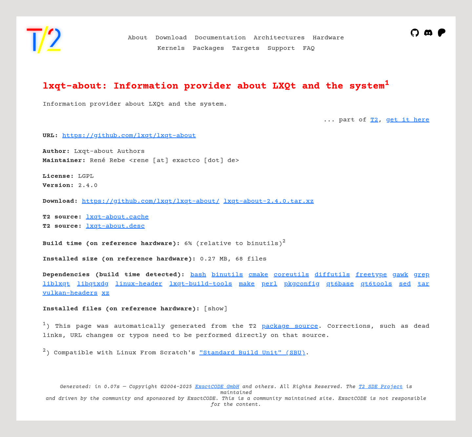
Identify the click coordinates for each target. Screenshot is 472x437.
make (247, 284)
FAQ (309, 48)
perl (269, 284)
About (138, 38)
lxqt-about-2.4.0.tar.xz (269, 201)
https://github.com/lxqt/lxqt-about (129, 135)
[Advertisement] (409, 174)
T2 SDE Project (381, 387)
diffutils (332, 275)
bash (198, 275)
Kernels (171, 48)
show (216, 309)
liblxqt (56, 284)
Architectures (279, 38)
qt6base (340, 284)
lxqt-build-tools (200, 284)
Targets (246, 48)
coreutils (291, 275)
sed (405, 284)
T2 (374, 120)
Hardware (328, 38)
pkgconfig (302, 284)
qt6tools (376, 284)
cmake (258, 275)
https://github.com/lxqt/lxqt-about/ (151, 201)
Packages (208, 48)
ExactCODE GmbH (217, 387)
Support (281, 48)
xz (105, 293)
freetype (371, 275)
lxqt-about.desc (115, 226)
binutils (227, 275)
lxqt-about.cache (117, 217)
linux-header (139, 284)
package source (290, 326)
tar (423, 284)
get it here (407, 120)
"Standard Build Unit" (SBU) (252, 353)
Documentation (220, 38)
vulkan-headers (70, 293)
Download (171, 38)
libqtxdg (92, 284)
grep (421, 275)
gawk (400, 275)
